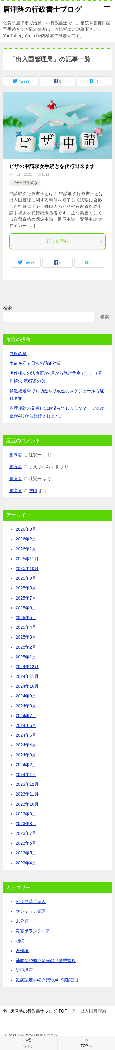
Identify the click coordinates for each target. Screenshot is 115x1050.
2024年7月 (26, 715)
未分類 (22, 921)
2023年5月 (26, 852)
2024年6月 (26, 725)
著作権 (22, 950)
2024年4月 (26, 744)
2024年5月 (26, 735)
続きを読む (75, 241)
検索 (7, 307)
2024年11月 (27, 676)
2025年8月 (26, 588)
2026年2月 (26, 538)
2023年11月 (27, 794)
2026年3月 (26, 529)
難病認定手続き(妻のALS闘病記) (47, 979)
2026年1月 (26, 548)
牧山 (33, 490)
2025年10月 (27, 568)
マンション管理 (31, 911)
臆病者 (15, 454)
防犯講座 (24, 970)
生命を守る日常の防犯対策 (35, 363)
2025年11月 (27, 558)
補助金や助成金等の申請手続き (46, 960)
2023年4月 (26, 862)
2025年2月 (26, 647)
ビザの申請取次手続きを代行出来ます (52, 166)
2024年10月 (27, 686)
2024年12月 (27, 666)
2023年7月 (26, 833)
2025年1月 (26, 656)
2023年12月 (27, 784)
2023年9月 (26, 813)
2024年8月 (26, 705)
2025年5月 (26, 617)
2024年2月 (26, 764)
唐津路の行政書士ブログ (42, 9)
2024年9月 (26, 695)
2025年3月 (26, 637)
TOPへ (86, 1043)
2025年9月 (26, 578)
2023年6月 (26, 843)
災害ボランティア (33, 930)
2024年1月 (26, 774)
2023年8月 (26, 823)
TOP (38, 1011)
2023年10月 (27, 804)
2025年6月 (26, 607)
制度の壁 (18, 353)
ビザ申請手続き (25, 183)
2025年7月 (26, 598)
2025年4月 (26, 627)
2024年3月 (26, 755)
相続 (20, 940)
